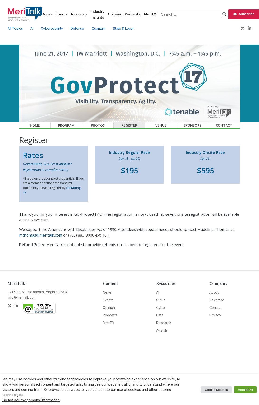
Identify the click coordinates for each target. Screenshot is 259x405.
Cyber (161, 307)
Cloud (160, 300)
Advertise (216, 300)
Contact (224, 125)
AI (31, 28)
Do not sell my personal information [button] (31, 400)
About (214, 292)
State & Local (123, 28)
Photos (98, 125)
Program (66, 125)
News (47, 14)
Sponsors (192, 125)
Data (159, 315)
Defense (77, 28)
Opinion (114, 14)
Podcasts (132, 14)
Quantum (98, 28)
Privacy (215, 315)
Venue (160, 125)
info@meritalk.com (22, 297)
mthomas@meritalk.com (40, 235)
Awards (162, 330)
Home (35, 125)
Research (79, 14)
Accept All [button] (245, 389)
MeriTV (150, 14)
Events (61, 14)
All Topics (15, 28)
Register (129, 125)
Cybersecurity (52, 28)
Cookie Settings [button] (216, 389)
